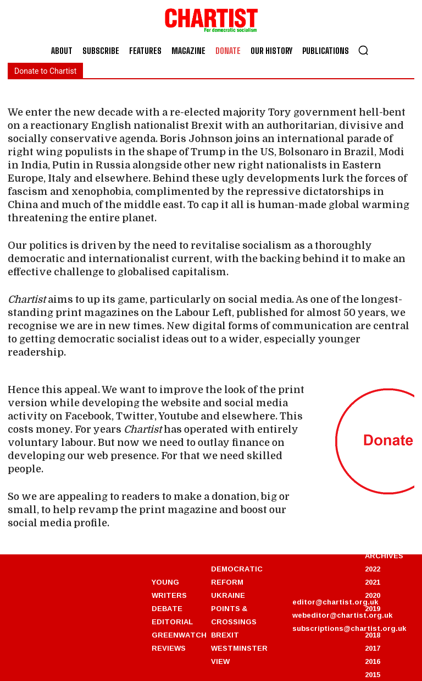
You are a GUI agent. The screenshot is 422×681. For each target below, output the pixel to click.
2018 (372, 634)
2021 (372, 582)
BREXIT (225, 634)
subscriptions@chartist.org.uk (349, 628)
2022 (372, 568)
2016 (372, 661)
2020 (372, 595)
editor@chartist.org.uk (335, 601)
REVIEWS (169, 648)
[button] (363, 50)
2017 (372, 648)
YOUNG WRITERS (169, 588)
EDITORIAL (172, 621)
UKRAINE (228, 595)
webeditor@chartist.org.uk (342, 615)
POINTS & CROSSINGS (234, 615)
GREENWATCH (179, 634)
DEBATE (167, 608)
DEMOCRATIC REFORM (237, 575)
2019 (372, 608)
